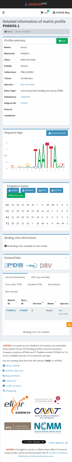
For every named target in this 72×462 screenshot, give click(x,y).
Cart (44, 12)
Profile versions (12, 385)
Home (8, 31)
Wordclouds (54, 284)
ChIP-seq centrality (40, 277)
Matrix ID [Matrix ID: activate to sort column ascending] (11, 302)
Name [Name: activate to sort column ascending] (51, 303)
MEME (42, 190)
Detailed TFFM (35, 284)
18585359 (25, 96)
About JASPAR (11, 365)
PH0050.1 (11, 310)
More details (11, 291)
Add (62, 40)
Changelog (9, 390)
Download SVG (57, 133)
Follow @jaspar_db (58, 442)
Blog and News (11, 375)
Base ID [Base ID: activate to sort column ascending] (24, 302)
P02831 (24, 103)
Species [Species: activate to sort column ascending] (64, 303)
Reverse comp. (16, 195)
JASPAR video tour (13, 370)
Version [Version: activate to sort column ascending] (37, 303)
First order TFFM (13, 284)
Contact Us (9, 380)
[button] (3, 12)
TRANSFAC (28, 190)
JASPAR (13, 190)
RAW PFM (56, 190)
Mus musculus (28, 84)
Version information (15, 277)
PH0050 (24, 310)
